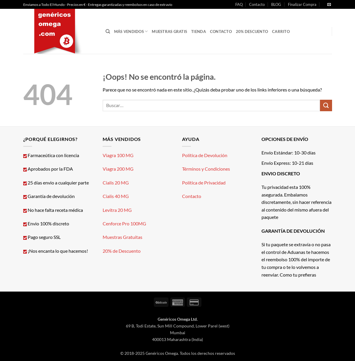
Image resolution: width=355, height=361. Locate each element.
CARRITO (281, 31)
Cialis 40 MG (116, 196)
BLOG (276, 4)
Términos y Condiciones (206, 169)
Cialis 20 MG (116, 182)
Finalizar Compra (302, 4)
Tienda (198, 31)
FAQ (239, 4)
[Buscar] (108, 31)
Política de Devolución (204, 155)
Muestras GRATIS (169, 31)
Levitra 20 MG (117, 210)
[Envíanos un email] (329, 5)
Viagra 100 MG (118, 155)
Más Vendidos (131, 31)
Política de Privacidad (204, 182)
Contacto (257, 4)
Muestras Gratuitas (122, 237)
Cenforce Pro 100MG (124, 223)
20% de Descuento (122, 251)
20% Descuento (252, 31)
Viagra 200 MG (118, 169)
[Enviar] (326, 105)
